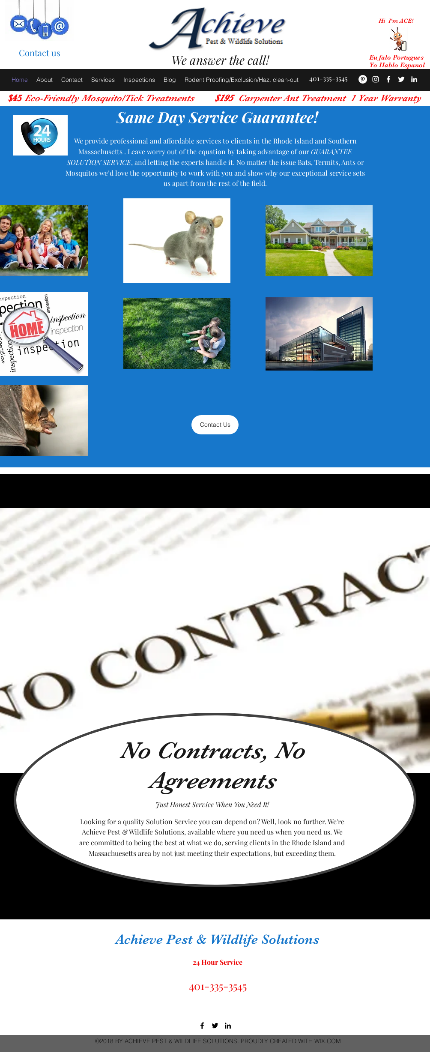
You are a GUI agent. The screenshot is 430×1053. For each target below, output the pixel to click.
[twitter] (215, 1025)
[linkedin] (228, 1025)
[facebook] (388, 79)
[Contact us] (39, 52)
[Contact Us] (215, 424)
